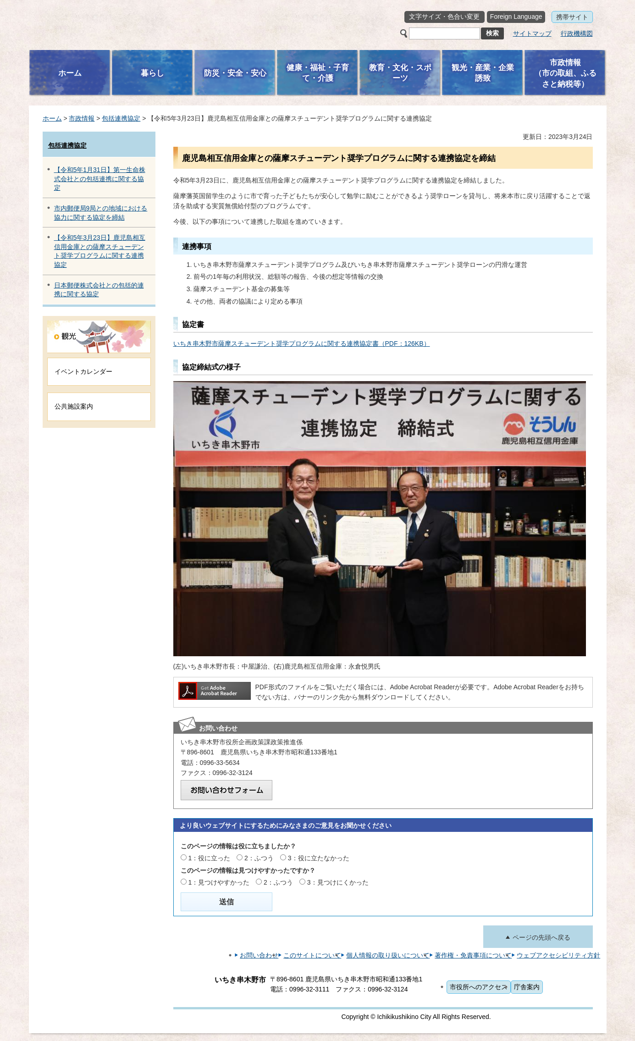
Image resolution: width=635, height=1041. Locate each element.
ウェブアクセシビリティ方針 (558, 955)
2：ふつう (259, 858)
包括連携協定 (121, 118)
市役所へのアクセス (479, 987)
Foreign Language (516, 16)
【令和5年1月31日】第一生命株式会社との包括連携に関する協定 (99, 178)
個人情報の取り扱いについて (388, 955)
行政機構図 (577, 33)
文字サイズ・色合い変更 (444, 16)
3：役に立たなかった (318, 858)
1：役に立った (209, 858)
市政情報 (81, 118)
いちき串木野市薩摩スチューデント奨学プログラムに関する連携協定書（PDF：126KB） (301, 343)
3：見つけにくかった (338, 882)
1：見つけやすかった (218, 882)
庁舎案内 (527, 987)
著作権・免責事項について (473, 955)
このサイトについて (312, 955)
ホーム (52, 118)
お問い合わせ (259, 955)
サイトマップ (532, 33)
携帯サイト (572, 17)
